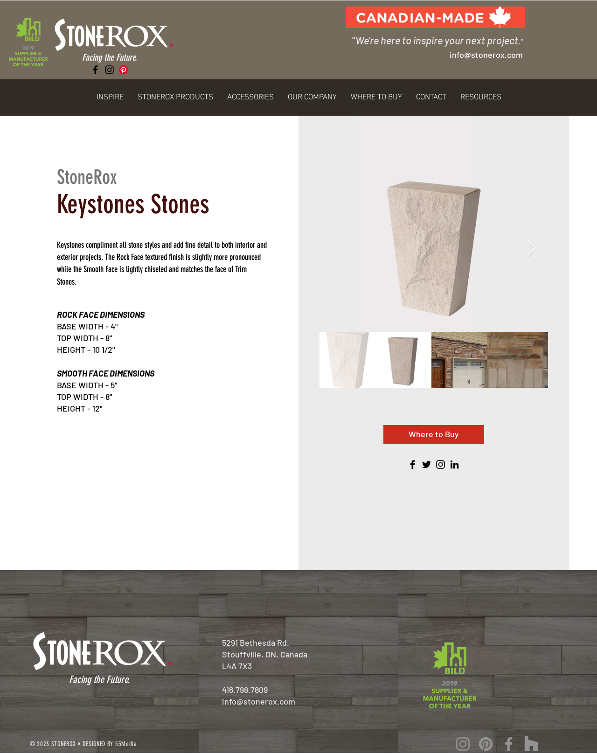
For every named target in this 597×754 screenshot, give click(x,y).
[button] (110, 97)
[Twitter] (426, 464)
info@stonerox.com (258, 701)
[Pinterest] (123, 70)
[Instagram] (109, 70)
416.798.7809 (245, 689)
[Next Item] (532, 249)
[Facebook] (95, 70)
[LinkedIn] (454, 464)
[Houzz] (531, 744)
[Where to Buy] (433, 434)
